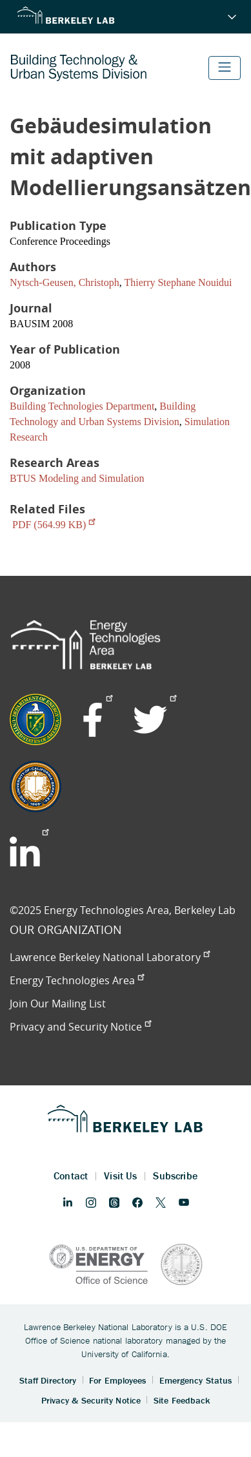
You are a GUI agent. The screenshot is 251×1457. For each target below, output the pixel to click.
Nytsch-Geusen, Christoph (64, 282)
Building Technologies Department (82, 406)
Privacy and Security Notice (80, 1027)
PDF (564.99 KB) (53, 524)
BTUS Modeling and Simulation (77, 478)
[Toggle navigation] (224, 68)
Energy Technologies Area (77, 980)
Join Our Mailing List (58, 1003)
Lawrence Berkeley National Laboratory (110, 957)
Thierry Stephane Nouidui (178, 282)
